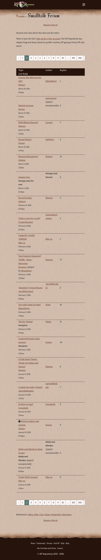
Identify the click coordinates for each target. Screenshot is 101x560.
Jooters (49, 342)
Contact (60, 548)
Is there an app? (25, 404)
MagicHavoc (24, 308)
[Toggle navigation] (84, 4)
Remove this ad (50, 25)
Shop (67, 543)
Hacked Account (26, 105)
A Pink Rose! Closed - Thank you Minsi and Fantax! (28, 363)
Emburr (22, 201)
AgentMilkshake (26, 391)
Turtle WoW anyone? (28, 477)
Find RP (56, 543)
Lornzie (49, 122)
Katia (48, 304)
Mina (30, 514)
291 (73, 58)
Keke (36, 514)
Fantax (21, 109)
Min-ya (49, 239)
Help (62, 543)
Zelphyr (49, 156)
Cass (42, 514)
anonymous (51, 98)
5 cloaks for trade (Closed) (30, 387)
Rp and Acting (25, 198)
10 (63, 58)
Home (33, 543)
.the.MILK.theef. (25, 291)
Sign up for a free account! (48, 38)
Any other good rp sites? (29, 304)
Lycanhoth (50, 404)
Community (41, 543)
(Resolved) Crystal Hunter (30, 287)
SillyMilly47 (51, 81)
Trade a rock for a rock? (29, 218)
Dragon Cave (24, 177)
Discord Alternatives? (28, 156)
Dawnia (22, 126)
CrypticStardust (25, 222)
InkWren (50, 139)
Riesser (21, 85)
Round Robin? (25, 139)
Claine (48, 321)
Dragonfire (56, 514)
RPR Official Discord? (28, 122)
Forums (20, 16)
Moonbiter (26, 270)
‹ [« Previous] (18, 58)
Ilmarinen (66, 514)
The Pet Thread (25, 321)
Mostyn (49, 198)
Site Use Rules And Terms (46, 548)
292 (80, 58)
